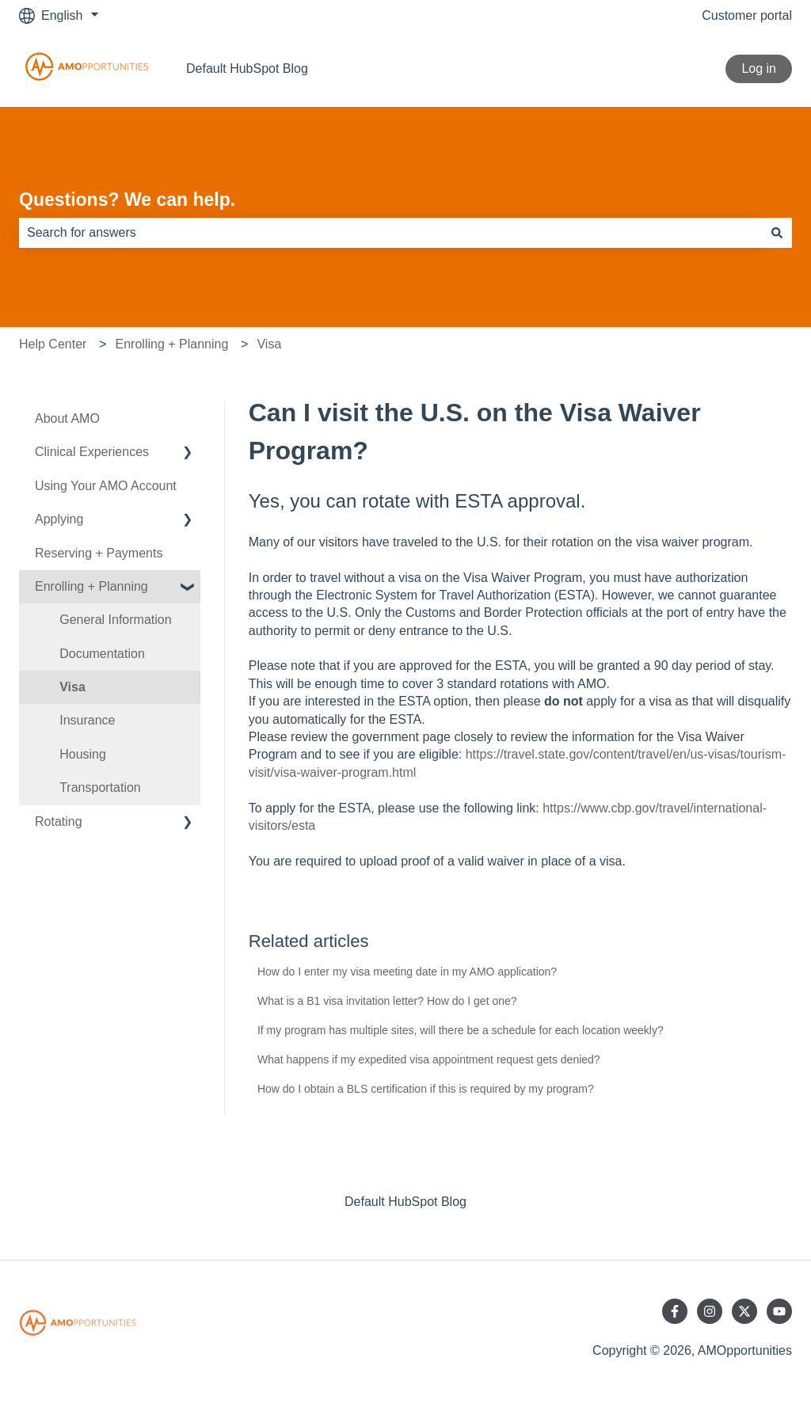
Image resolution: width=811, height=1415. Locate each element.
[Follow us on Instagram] (709, 1311)
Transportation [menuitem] (100, 787)
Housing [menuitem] (82, 754)
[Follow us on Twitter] (744, 1311)
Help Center (52, 344)
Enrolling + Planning (172, 344)
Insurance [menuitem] (87, 720)
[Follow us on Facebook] (674, 1311)
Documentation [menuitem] (102, 653)
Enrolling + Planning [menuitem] (91, 586)
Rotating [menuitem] (58, 821)
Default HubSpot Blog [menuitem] (405, 1201)
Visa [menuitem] (72, 687)
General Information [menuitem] (115, 619)
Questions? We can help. (127, 199)
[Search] (777, 233)
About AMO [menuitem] (67, 418)
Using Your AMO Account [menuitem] (106, 486)
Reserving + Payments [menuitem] (98, 553)
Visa (269, 344)
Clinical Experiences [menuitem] (92, 451)
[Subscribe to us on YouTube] (779, 1311)
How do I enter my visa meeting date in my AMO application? (407, 971)
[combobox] (390, 233)
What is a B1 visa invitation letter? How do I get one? (387, 1001)
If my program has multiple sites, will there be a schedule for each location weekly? (460, 1030)
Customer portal (747, 15)
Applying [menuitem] (59, 519)
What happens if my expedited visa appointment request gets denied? (428, 1059)
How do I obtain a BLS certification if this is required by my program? (425, 1088)
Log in (758, 68)
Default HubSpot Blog (247, 68)
